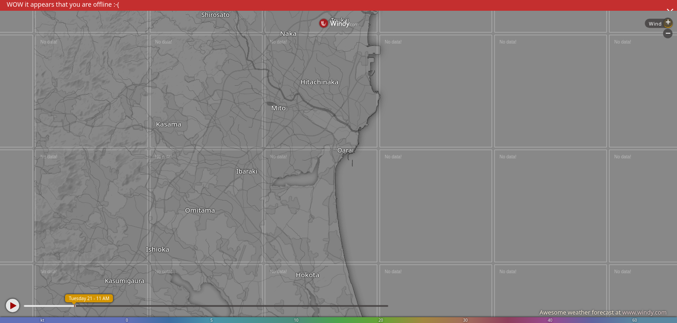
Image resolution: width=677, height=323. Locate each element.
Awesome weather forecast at (603, 312)
